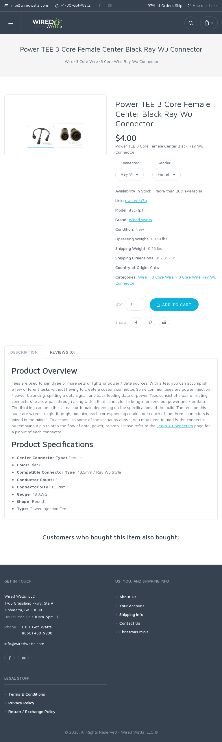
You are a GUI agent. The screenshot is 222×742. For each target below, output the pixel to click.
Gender (164, 163)
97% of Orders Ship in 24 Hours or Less (182, 5)
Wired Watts (140, 219)
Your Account (131, 605)
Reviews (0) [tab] (63, 352)
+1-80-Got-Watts (73, 5)
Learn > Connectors (175, 425)
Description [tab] (24, 352)
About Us (127, 596)
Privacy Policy (21, 702)
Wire (69, 61)
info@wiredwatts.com (26, 5)
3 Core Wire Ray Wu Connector (129, 61)
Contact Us (129, 623)
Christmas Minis (134, 631)
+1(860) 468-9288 (35, 632)
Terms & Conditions (26, 694)
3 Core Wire (87, 61)
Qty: (119, 303)
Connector (130, 163)
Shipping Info (131, 614)
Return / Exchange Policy (32, 711)
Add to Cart (174, 304)
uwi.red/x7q (136, 200)
